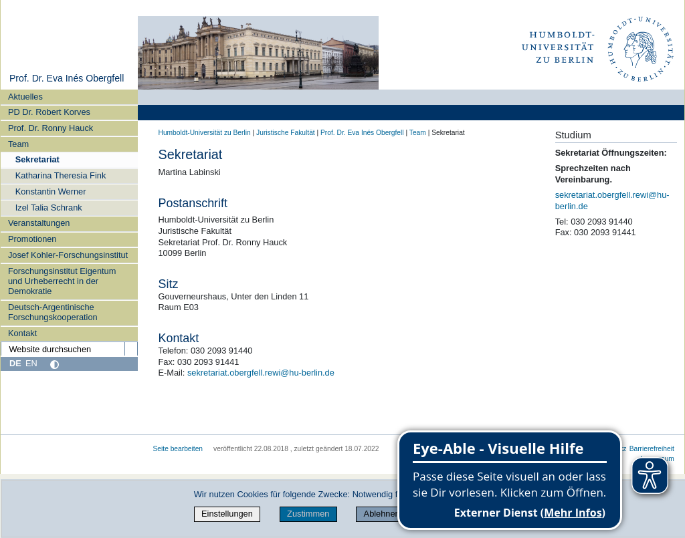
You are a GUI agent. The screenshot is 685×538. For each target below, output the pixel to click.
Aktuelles (25, 97)
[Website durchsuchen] (69, 349)
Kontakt (22, 333)
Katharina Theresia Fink (60, 175)
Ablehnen (382, 514)
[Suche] (131, 349)
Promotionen (32, 239)
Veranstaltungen (39, 223)
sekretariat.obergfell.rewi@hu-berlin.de (260, 373)
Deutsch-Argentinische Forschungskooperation (53, 312)
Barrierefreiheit (651, 448)
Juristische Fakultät (285, 132)
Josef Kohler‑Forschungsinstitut (68, 255)
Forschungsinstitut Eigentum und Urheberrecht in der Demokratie (62, 281)
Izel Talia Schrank (48, 208)
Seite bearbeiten (178, 448)
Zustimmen (308, 514)
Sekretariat (37, 159)
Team (18, 144)
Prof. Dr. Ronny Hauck (50, 128)
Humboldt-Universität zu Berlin (205, 132)
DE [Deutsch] (15, 363)
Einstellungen (227, 514)
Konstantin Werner (50, 191)
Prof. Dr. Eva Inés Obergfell (66, 78)
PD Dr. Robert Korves (49, 112)
